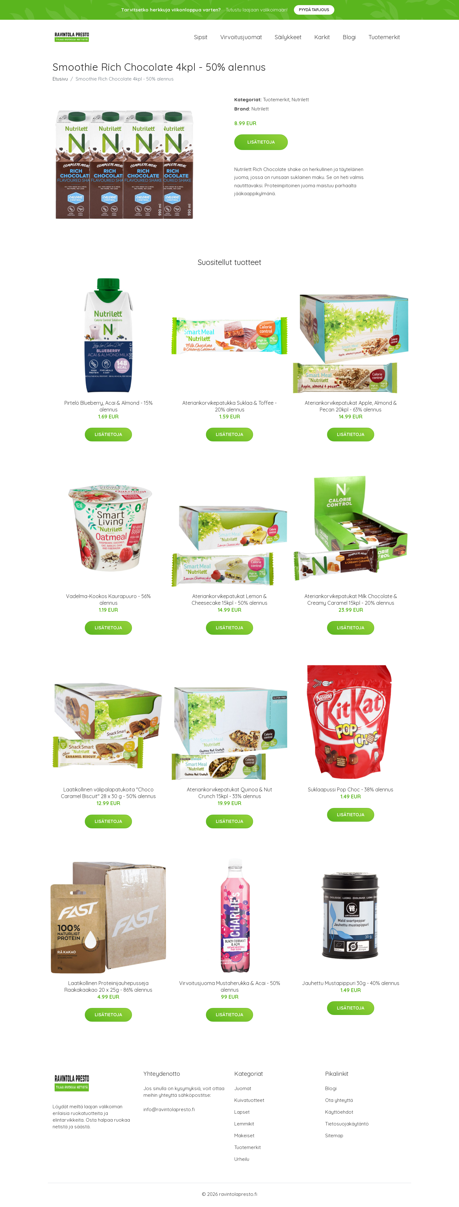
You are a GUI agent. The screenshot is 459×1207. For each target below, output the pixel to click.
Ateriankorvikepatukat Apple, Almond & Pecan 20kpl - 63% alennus (351, 408)
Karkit (322, 38)
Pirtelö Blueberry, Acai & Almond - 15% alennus (108, 408)
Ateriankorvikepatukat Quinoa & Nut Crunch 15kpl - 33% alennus (229, 795)
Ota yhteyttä (339, 1102)
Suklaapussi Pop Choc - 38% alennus (350, 792)
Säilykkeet (288, 38)
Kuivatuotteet (249, 1102)
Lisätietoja (261, 144)
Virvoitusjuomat (241, 38)
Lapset (242, 1114)
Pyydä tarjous (314, 9)
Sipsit (201, 38)
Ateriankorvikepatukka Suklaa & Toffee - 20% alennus (229, 408)
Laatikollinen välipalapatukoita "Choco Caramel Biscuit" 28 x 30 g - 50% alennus (108, 795)
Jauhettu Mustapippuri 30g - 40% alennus (350, 985)
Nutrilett (300, 101)
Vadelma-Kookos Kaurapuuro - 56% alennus (108, 601)
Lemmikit (244, 1126)
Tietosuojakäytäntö (347, 1126)
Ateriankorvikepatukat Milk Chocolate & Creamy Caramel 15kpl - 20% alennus (350, 601)
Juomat (242, 1090)
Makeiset (244, 1137)
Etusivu (60, 81)
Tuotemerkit (384, 38)
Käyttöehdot (339, 1114)
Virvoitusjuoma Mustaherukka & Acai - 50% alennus (229, 988)
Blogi (349, 38)
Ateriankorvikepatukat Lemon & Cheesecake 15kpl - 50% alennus (229, 601)
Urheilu (241, 1161)
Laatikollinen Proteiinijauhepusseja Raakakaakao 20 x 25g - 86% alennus (108, 988)
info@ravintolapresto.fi (169, 1111)
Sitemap (334, 1137)
